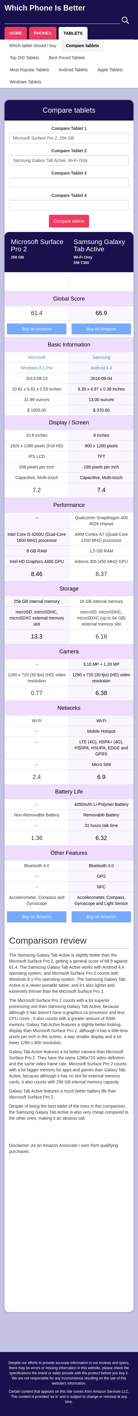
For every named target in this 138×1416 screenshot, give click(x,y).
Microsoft (36, 357)
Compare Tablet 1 (68, 128)
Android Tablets (73, 69)
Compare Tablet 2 (68, 150)
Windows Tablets (25, 81)
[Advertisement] (69, 1239)
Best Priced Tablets (67, 57)
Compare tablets (82, 45)
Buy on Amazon (36, 329)
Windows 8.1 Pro (37, 367)
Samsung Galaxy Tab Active (99, 245)
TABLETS (73, 33)
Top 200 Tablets (24, 57)
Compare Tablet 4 (68, 195)
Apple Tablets (110, 69)
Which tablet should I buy (32, 45)
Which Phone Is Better (45, 8)
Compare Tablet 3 (68, 173)
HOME (15, 33)
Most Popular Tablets (29, 69)
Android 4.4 (101, 367)
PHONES (43, 33)
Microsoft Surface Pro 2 (37, 245)
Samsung (101, 357)
